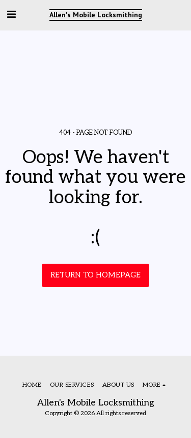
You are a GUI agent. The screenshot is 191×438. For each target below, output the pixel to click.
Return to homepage (95, 275)
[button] (11, 14)
